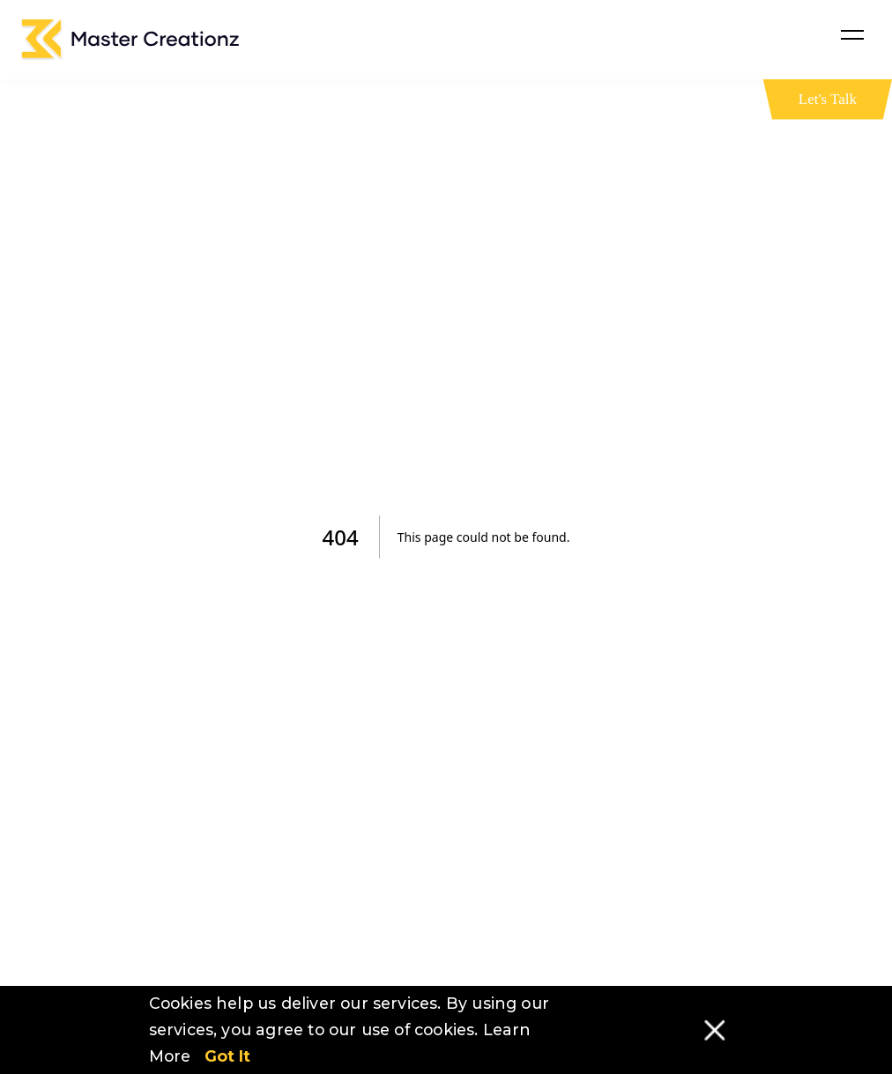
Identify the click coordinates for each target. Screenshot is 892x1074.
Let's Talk (828, 99)
